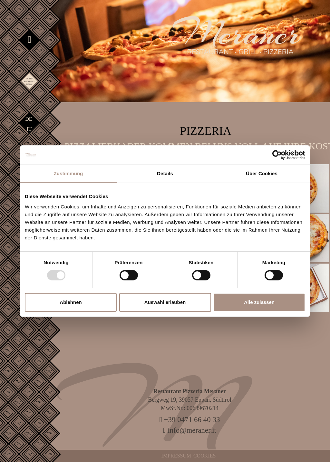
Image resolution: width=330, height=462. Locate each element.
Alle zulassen (259, 302)
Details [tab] (165, 173)
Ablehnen (71, 302)
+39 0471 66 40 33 (189, 420)
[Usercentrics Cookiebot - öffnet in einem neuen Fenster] (277, 155)
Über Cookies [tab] (261, 173)
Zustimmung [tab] (68, 173)
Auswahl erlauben (165, 302)
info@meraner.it (189, 430)
